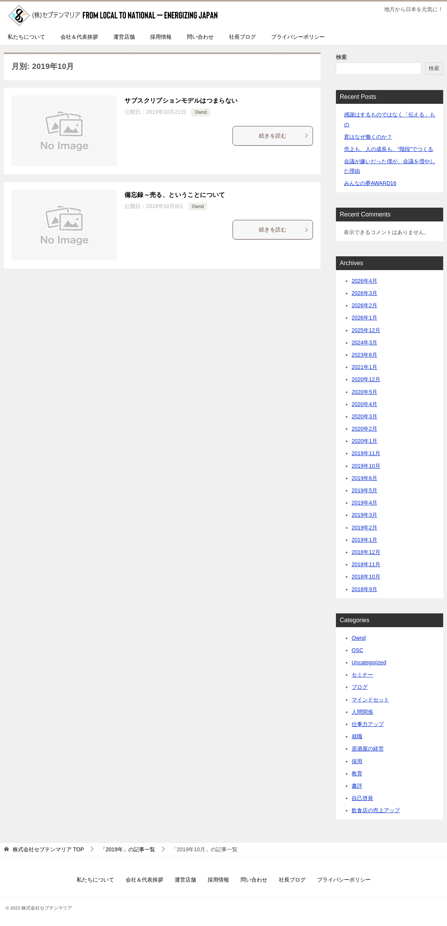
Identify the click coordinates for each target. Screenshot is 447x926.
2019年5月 (364, 490)
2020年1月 (364, 441)
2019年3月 (364, 515)
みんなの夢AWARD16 (370, 183)
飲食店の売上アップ (376, 810)
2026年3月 (364, 293)
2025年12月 (366, 330)
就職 (357, 736)
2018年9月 (364, 589)
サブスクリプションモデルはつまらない (180, 100)
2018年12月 (366, 552)
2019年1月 (364, 540)
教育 (357, 773)
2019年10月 (366, 466)
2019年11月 (366, 453)
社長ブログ (242, 37)
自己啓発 (362, 798)
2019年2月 (364, 527)
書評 (357, 786)
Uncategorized (369, 662)
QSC (357, 650)
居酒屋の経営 (368, 749)
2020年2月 (364, 429)
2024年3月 (364, 342)
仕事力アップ (368, 724)
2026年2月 (364, 305)
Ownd (200, 112)
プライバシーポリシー (298, 37)
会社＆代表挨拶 (79, 37)
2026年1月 (364, 318)
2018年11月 (366, 564)
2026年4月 (364, 281)
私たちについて (26, 37)
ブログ (360, 687)
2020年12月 (366, 379)
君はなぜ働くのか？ (368, 137)
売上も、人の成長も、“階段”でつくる (388, 149)
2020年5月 (364, 392)
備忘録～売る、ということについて (174, 195)
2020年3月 (364, 416)
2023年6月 (364, 355)
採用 (357, 761)
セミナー (362, 675)
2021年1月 (364, 367)
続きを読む (284, 136)
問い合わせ (200, 37)
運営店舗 (124, 37)
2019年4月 (364, 503)
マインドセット (370, 700)
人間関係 (362, 712)
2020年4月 (364, 404)
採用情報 (161, 37)
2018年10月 (366, 577)
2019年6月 (364, 478)
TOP (48, 849)
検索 (341, 57)
